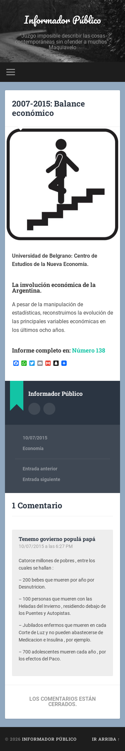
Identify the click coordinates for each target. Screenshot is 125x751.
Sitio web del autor (49, 409)
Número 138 (88, 350)
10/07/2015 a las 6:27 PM (46, 546)
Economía (33, 448)
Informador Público (62, 20)
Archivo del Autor (34, 409)
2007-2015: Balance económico (48, 108)
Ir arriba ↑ (106, 739)
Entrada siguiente (41, 479)
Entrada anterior (40, 468)
